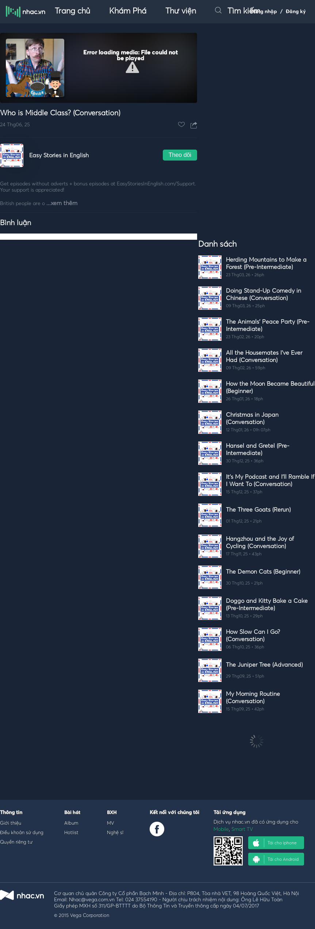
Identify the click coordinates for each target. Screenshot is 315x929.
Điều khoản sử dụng (21, 832)
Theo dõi (180, 155)
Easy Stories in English (59, 155)
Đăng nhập (263, 11)
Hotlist (71, 832)
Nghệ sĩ (115, 832)
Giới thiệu (10, 823)
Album (71, 823)
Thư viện (180, 11)
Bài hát (72, 812)
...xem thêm (61, 203)
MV (110, 823)
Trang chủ (72, 11)
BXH (111, 812)
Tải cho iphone (275, 843)
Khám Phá (127, 11)
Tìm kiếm (237, 11)
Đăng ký (296, 11)
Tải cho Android (276, 859)
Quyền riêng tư (16, 842)
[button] (132, 67)
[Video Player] (98, 68)
